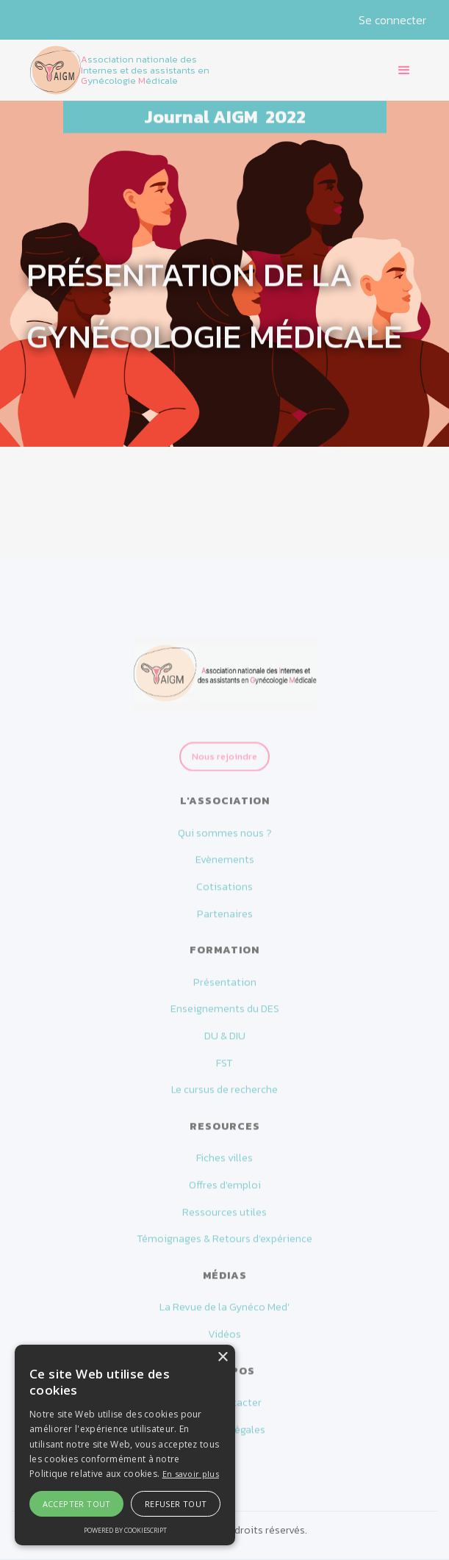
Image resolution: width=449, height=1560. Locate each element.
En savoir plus (190, 1473)
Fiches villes (224, 1165)
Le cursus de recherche (224, 1097)
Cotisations (224, 894)
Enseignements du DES (224, 1016)
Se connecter (392, 20)
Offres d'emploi (225, 1192)
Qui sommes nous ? (225, 840)
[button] (404, 70)
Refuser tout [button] (176, 1503)
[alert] (125, 1445)
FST (224, 1070)
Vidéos (224, 1341)
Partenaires (225, 921)
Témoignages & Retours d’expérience (224, 1247)
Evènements (224, 867)
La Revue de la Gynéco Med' (224, 1314)
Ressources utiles (224, 1219)
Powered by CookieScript (125, 1530)
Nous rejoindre (224, 770)
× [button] (222, 1357)
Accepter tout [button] (77, 1503)
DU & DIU (224, 1043)
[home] (133, 70)
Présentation (224, 989)
